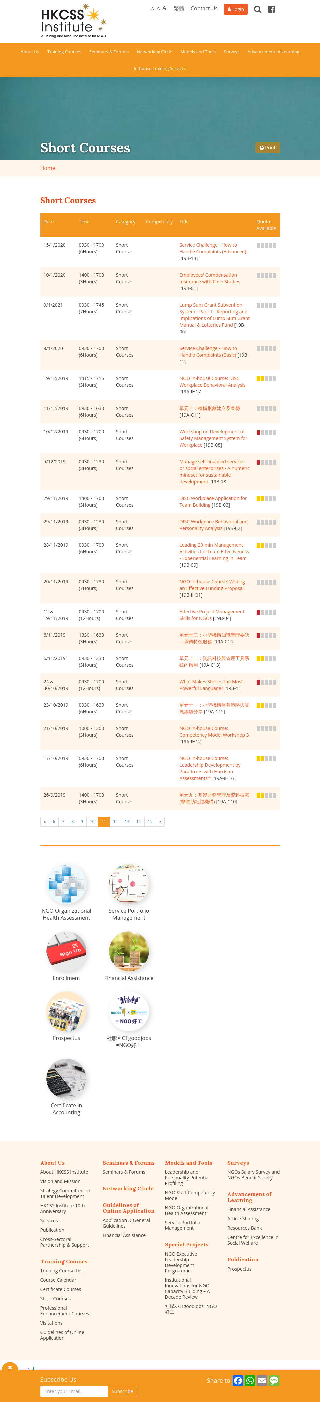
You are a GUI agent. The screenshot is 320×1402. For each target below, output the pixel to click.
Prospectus (239, 1269)
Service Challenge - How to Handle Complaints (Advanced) (212, 248)
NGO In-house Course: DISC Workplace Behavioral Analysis (212, 381)
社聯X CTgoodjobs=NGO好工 (191, 1309)
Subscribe (122, 1391)
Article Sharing (243, 1218)
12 (115, 821)
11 (104, 821)
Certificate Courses (60, 1289)
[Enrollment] (66, 956)
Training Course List (61, 1270)
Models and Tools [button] (198, 52)
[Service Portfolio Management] (129, 892)
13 (127, 821)
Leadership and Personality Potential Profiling (187, 1177)
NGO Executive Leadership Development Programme (181, 1262)
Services (49, 1220)
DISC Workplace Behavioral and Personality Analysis (213, 524)
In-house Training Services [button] (160, 68)
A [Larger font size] (158, 8)
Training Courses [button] (64, 52)
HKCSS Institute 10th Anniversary (62, 1208)
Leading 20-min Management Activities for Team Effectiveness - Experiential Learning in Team (214, 551)
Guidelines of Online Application (62, 1335)
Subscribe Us (58, 1379)
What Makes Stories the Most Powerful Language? (211, 684)
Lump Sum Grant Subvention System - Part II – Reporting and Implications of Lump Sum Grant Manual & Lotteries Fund (214, 315)
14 (138, 821)
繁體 (179, 8)
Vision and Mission (60, 1181)
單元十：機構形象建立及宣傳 (209, 408)
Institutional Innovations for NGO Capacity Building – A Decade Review (187, 1288)
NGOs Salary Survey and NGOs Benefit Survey (253, 1175)
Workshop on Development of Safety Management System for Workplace (213, 438)
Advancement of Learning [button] (273, 52)
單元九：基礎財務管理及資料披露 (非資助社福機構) (214, 798)
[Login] (236, 9)
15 (150, 821)
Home (47, 168)
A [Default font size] (152, 8)
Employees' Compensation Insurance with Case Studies (209, 278)
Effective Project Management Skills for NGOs (211, 614)
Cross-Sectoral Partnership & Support (64, 1242)
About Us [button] (30, 52)
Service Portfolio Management (182, 1225)
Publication (52, 1230)
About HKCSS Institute (64, 1172)
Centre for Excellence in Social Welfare (252, 1240)
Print (268, 147)
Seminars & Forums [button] (109, 52)
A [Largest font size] (164, 8)
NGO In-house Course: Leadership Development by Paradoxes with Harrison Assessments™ (209, 768)
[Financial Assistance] (129, 956)
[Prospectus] (66, 1016)
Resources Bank (244, 1228)
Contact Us (204, 8)
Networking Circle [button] (154, 52)
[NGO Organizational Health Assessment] (66, 892)
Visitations (51, 1323)
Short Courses (55, 1298)
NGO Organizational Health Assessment (187, 1210)
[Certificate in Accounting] (66, 1087)
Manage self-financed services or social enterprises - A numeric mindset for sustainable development (214, 471)
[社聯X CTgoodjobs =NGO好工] (129, 1020)
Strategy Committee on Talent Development (65, 1193)
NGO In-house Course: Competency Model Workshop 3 (214, 731)
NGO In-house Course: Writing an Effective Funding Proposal (212, 584)
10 (92, 821)
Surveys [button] (232, 52)
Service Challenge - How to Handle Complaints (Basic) (208, 351)
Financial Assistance (124, 1235)
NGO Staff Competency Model (190, 1195)
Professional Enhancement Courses (64, 1311)
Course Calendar (58, 1280)
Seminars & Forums (124, 1172)
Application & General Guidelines (126, 1223)
